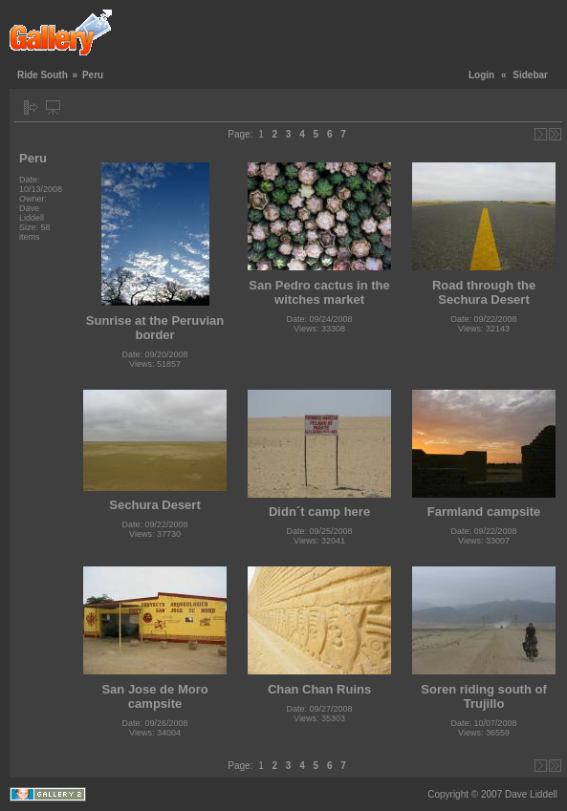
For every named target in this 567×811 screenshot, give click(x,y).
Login (481, 75)
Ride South (42, 75)
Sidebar (530, 75)
